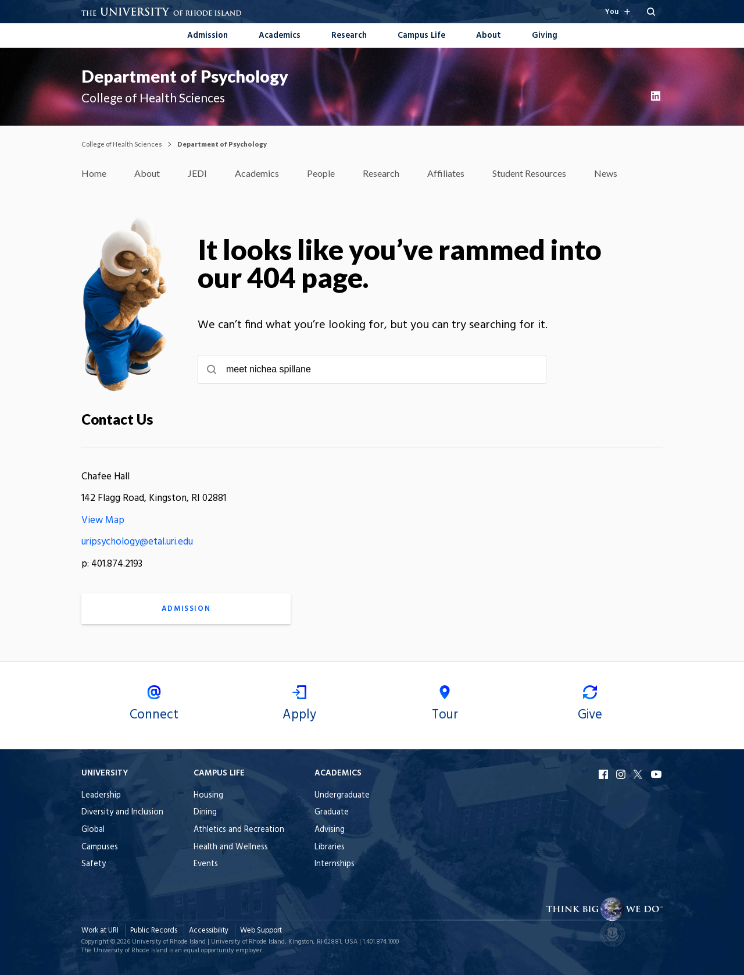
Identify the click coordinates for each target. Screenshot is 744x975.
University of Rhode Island (169, 942)
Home (93, 173)
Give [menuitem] (590, 705)
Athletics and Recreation (239, 830)
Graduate (331, 812)
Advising (329, 830)
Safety (93, 864)
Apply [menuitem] (299, 705)
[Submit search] (211, 369)
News (605, 173)
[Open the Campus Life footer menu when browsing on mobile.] (239, 774)
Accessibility (208, 930)
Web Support (261, 930)
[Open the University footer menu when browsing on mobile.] (122, 774)
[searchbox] (372, 369)
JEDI (197, 173)
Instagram (622, 774)
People (321, 173)
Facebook (604, 774)
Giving (544, 35)
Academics (280, 35)
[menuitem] (207, 35)
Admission (207, 35)
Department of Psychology (184, 76)
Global (93, 830)
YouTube (657, 774)
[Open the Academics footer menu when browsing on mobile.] (342, 774)
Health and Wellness (231, 847)
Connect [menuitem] (154, 705)
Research (349, 35)
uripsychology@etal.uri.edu (137, 542)
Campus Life (421, 35)
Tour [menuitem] (444, 705)
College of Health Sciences (121, 144)
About (488, 35)
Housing (208, 795)
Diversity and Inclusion (122, 812)
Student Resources (529, 173)
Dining (205, 812)
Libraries (329, 847)
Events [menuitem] (206, 864)
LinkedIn (657, 96)
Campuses (99, 847)
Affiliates (445, 173)
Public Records (153, 930)
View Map (102, 520)
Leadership (101, 795)
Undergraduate (342, 795)
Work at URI (100, 930)
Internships (334, 864)
